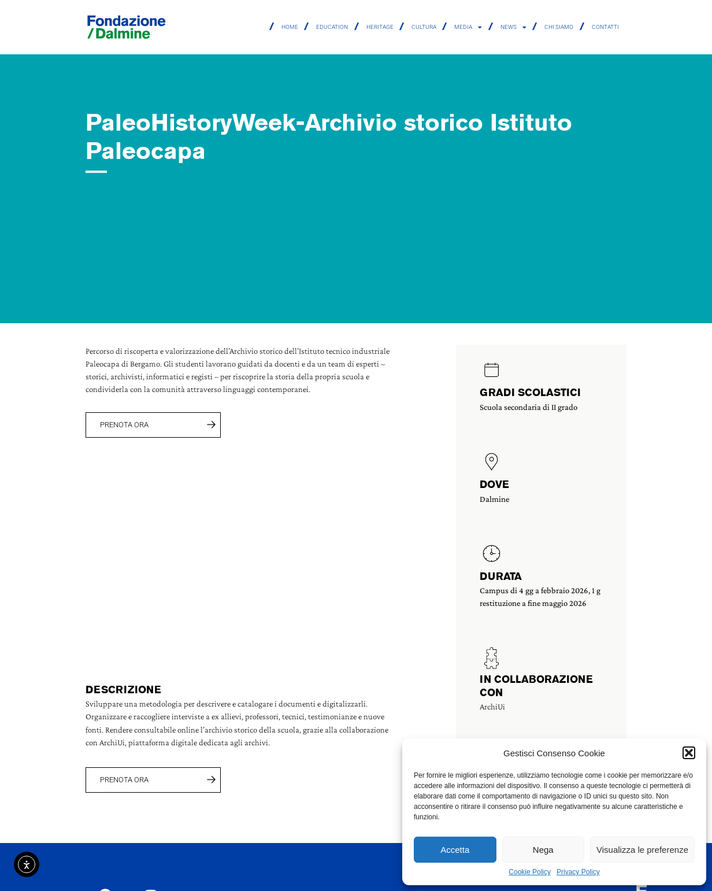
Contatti (605, 27)
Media (468, 27)
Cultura (423, 27)
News (513, 27)
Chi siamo (558, 27)
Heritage (380, 27)
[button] (689, 753)
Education (332, 27)
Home (289, 27)
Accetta (454, 850)
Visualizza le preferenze (642, 850)
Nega (543, 850)
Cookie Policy (530, 872)
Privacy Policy (578, 872)
